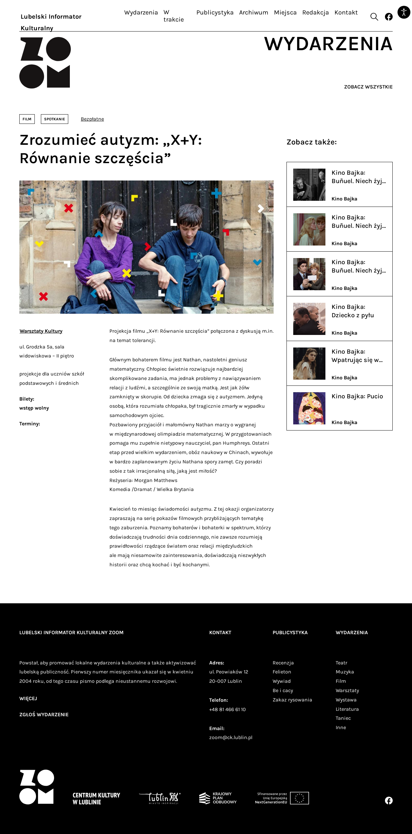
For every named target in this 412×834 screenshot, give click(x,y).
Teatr (341, 663)
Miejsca (285, 12)
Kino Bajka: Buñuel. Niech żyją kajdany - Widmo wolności (359, 266)
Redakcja (315, 12)
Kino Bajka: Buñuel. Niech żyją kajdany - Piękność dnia (359, 222)
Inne (341, 727)
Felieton (282, 672)
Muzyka (345, 672)
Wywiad (282, 681)
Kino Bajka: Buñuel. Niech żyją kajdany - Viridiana (359, 177)
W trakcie (174, 15)
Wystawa (346, 700)
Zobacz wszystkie (368, 87)
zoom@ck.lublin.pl (230, 737)
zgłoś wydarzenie (44, 714)
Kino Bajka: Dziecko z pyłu (353, 311)
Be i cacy (283, 690)
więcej (28, 698)
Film (341, 681)
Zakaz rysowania (292, 700)
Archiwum (253, 12)
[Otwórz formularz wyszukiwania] (374, 16)
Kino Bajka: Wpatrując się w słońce (355, 356)
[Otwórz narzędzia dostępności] (404, 12)
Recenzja (283, 663)
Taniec (343, 718)
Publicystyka (215, 12)
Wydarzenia (141, 12)
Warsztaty (347, 690)
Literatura (347, 709)
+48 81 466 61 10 (227, 709)
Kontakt (346, 12)
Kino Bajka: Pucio (357, 396)
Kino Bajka (344, 199)
